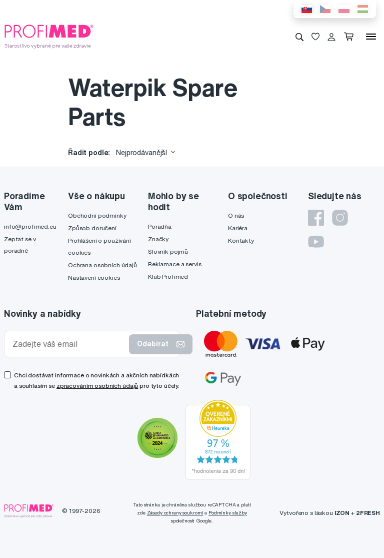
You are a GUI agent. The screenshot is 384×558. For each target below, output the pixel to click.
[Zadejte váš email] (68, 344)
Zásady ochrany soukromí (175, 512)
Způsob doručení (92, 228)
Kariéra (238, 228)
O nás (236, 215)
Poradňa (160, 226)
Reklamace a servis (174, 264)
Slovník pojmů (168, 251)
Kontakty (241, 240)
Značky (158, 239)
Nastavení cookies (94, 277)
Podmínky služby (227, 512)
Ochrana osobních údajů (102, 265)
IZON (342, 512)
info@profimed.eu (30, 226)
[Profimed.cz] (49, 36)
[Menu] (371, 37)
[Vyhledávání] (300, 37)
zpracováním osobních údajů (97, 385)
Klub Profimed (168, 276)
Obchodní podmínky (97, 215)
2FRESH (368, 512)
